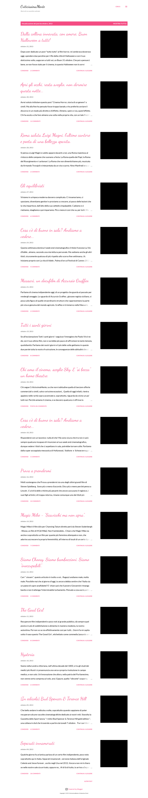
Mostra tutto (119, 24)
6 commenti (35, 216)
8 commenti (35, 355)
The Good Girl (32, 610)
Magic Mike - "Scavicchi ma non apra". (53, 515)
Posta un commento (38, 406)
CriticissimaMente (33, 6)
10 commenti (35, 501)
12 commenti (35, 121)
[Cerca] (118, 6)
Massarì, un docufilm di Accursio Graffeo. (55, 280)
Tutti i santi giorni (36, 325)
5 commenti (35, 457)
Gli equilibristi (32, 185)
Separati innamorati (38, 743)
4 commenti (35, 267)
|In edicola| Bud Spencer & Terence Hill (53, 698)
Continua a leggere (84, 71)
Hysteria (27, 654)
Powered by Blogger (74, 789)
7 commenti (35, 545)
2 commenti (35, 71)
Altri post (88, 781)
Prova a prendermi (36, 470)
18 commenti (35, 773)
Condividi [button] (24, 71)
